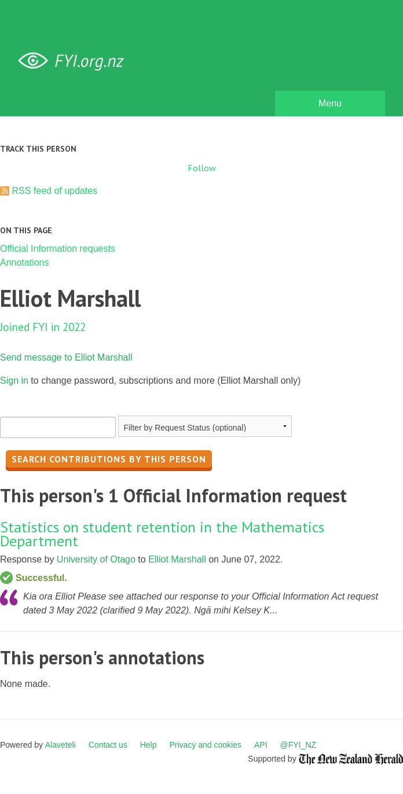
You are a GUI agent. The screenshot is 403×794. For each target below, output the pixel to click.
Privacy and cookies (205, 744)
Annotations (24, 262)
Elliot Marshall (177, 559)
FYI (75, 61)
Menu (330, 103)
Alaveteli (60, 744)
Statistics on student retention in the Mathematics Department (162, 533)
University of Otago (96, 559)
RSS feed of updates (54, 191)
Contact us (108, 744)
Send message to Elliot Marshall (66, 357)
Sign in (14, 380)
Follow (202, 168)
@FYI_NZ (298, 744)
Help (148, 744)
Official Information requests (57, 248)
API (261, 744)
